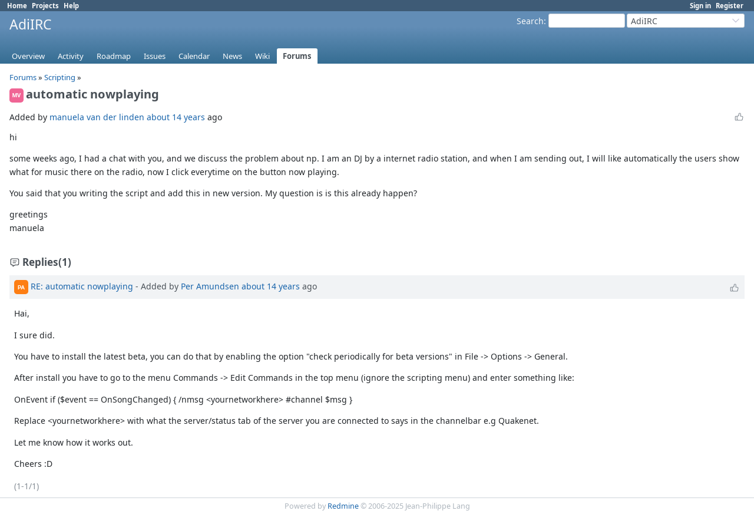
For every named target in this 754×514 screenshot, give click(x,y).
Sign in (700, 5)
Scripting (60, 77)
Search (530, 21)
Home (17, 5)
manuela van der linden (96, 117)
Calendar (194, 56)
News (232, 56)
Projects (45, 5)
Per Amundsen (210, 286)
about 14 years (176, 117)
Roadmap (114, 56)
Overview (28, 56)
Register (729, 5)
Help (71, 5)
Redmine (343, 506)
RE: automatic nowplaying (82, 286)
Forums (297, 56)
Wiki (262, 56)
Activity (71, 56)
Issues (155, 56)
